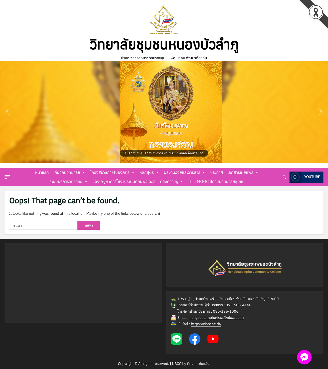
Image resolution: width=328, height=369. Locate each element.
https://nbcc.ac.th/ (206, 324)
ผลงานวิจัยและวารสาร (185, 172)
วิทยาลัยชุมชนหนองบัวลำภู (164, 44)
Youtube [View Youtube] (305, 176)
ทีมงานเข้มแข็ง (198, 363)
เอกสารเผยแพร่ (243, 172)
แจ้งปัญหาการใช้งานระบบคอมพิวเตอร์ (123, 181)
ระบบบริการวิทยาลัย (68, 181)
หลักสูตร (149, 172)
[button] (164, 112)
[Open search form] (284, 176)
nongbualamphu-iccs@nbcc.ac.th (217, 317)
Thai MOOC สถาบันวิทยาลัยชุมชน (216, 181)
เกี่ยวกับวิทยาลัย (69, 172)
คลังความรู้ (171, 181)
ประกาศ (216, 172)
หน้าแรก (42, 172)
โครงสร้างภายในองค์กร (112, 172)
